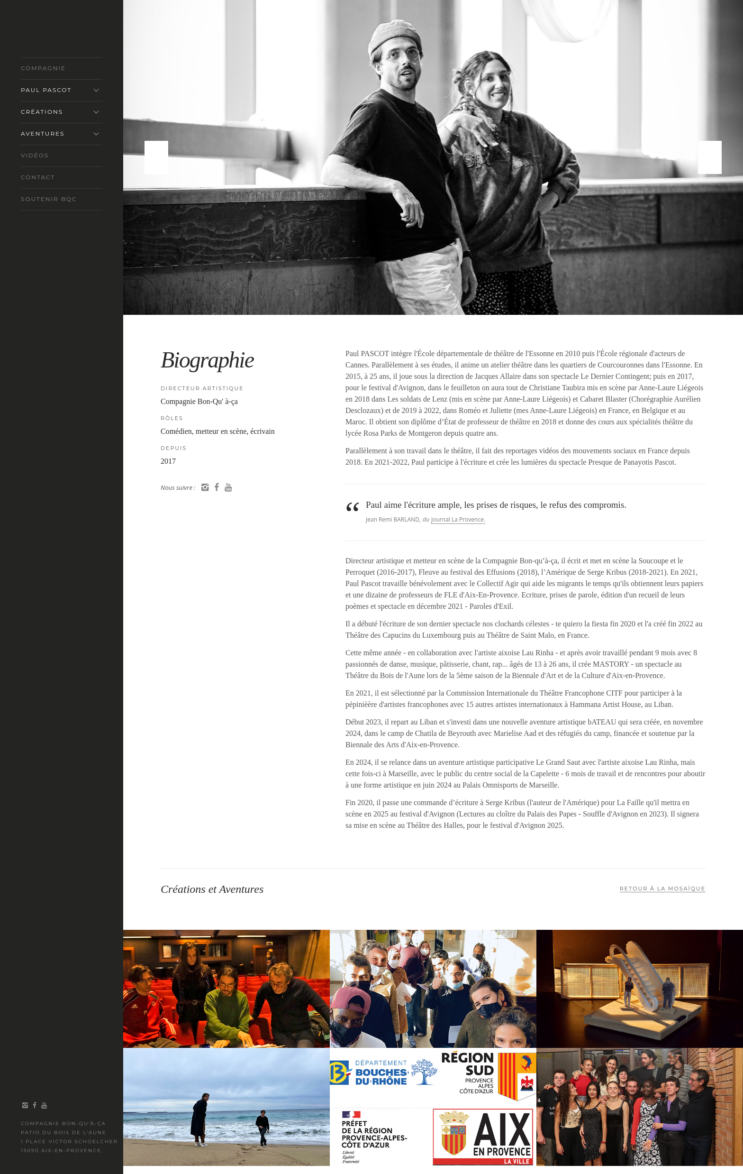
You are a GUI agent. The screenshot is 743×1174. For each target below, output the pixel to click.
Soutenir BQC (49, 198)
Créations (42, 111)
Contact (38, 177)
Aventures (42, 133)
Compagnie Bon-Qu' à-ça (199, 401)
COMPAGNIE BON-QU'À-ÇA (57, 32)
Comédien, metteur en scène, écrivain (218, 431)
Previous (156, 157)
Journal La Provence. (458, 519)
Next (710, 157)
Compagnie (43, 68)
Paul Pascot (46, 89)
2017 (168, 461)
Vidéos (35, 155)
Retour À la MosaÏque (663, 888)
